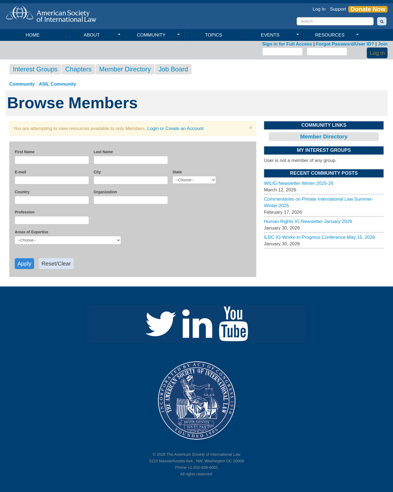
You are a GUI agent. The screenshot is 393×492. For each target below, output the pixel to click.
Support (338, 9)
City (97, 172)
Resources (331, 35)
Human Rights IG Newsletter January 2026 (308, 221)
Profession (24, 212)
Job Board (173, 69)
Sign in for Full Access (287, 44)
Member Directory (125, 69)
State (177, 172)
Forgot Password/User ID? (345, 44)
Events (271, 35)
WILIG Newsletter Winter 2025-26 (298, 183)
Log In (319, 9)
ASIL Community (57, 84)
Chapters (78, 69)
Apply (24, 264)
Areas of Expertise (31, 232)
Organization (105, 192)
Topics (213, 35)
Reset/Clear (56, 264)
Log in (377, 53)
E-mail (20, 172)
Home (33, 35)
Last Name (103, 152)
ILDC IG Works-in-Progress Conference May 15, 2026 (319, 237)
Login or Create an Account (175, 128)
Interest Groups (35, 69)
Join (383, 44)
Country (22, 192)
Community (152, 35)
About (92, 35)
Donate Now (367, 9)
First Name (24, 152)
